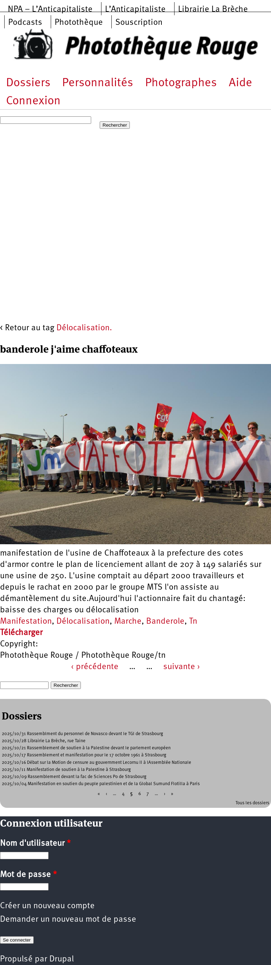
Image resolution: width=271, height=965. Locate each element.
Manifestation (26, 621)
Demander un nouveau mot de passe (68, 919)
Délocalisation (83, 621)
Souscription (138, 22)
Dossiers (28, 83)
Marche (128, 621)
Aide (240, 83)
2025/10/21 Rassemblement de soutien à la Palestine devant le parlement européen (86, 748)
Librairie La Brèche (213, 9)
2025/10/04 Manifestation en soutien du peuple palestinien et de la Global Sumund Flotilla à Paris (101, 784)
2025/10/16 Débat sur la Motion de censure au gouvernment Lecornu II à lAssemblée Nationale (96, 762)
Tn (193, 621)
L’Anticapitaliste (135, 9)
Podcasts (25, 22)
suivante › (181, 667)
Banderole (165, 621)
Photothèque (79, 22)
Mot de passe (28, 875)
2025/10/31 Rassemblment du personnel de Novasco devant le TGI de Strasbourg (82, 734)
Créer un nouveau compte (47, 906)
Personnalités (97, 83)
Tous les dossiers (252, 803)
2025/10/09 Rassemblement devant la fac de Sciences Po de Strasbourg (74, 776)
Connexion (33, 101)
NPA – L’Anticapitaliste (50, 9)
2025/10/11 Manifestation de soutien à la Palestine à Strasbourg (66, 769)
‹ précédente (94, 667)
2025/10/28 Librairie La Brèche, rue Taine (43, 741)
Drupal (61, 959)
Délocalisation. (84, 328)
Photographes (181, 83)
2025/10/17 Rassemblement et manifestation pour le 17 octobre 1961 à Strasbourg (84, 755)
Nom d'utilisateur (35, 843)
